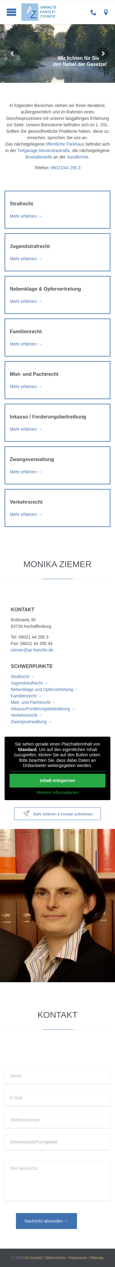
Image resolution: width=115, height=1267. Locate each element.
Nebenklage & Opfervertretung (45, 289)
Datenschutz (55, 1258)
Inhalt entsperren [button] (57, 780)
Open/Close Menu (11, 12)
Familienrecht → (26, 695)
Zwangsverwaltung (32, 459)
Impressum (78, 1258)
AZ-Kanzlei (33, 1258)
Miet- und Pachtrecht (34, 374)
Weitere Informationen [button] (57, 792)
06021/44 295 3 (65, 167)
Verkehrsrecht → (27, 715)
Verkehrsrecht (26, 502)
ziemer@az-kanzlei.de (32, 649)
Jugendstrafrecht (30, 246)
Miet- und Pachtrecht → (33, 702)
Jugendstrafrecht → (29, 683)
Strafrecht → (23, 676)
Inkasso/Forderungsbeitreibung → (43, 708)
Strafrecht (21, 203)
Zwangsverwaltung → (31, 721)
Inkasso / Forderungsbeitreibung (48, 416)
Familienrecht (26, 331)
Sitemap (96, 1258)
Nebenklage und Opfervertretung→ (44, 689)
